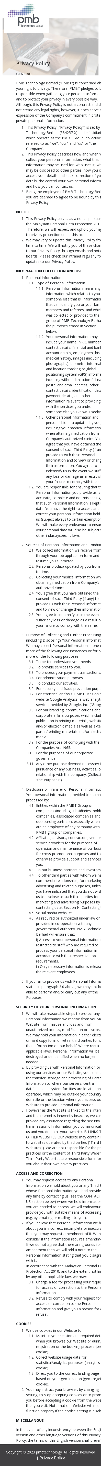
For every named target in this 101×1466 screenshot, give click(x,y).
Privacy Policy (52, 1458)
